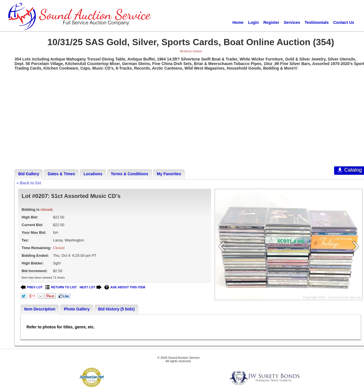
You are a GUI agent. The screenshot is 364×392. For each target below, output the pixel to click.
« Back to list (28, 183)
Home (237, 22)
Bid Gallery (28, 174)
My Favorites (169, 174)
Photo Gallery (77, 309)
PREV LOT (31, 287)
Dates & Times (61, 174)
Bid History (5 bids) (116, 309)
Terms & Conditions (129, 174)
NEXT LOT (91, 287)
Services (292, 22)
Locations (92, 174)
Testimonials (317, 22)
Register (271, 22)
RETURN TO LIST (61, 287)
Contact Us (343, 22)
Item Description (39, 309)
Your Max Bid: (34, 232)
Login (253, 22)
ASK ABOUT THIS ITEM (124, 287)
